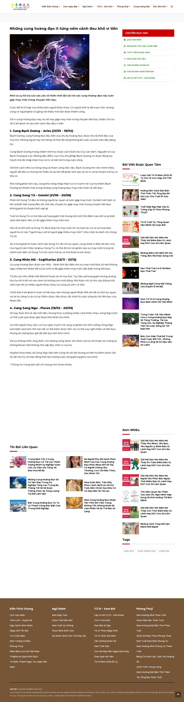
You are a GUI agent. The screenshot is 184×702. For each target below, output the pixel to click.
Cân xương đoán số (105, 641)
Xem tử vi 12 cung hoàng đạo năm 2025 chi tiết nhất (156, 300)
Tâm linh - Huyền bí (21, 620)
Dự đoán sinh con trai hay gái (69, 636)
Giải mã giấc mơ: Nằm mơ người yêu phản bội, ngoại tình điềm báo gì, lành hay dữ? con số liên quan (155, 480)
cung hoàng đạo (147, 551)
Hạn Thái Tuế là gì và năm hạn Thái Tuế (155, 269)
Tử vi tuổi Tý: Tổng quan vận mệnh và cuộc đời (154, 223)
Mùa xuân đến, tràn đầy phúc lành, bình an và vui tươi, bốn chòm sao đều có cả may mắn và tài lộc (100, 486)
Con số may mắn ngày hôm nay (111, 651)
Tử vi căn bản (17, 636)
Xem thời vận (101, 646)
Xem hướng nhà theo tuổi (151, 615)
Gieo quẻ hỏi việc (104, 656)
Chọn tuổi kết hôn (62, 620)
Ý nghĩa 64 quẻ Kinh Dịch (24, 656)
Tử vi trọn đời (102, 620)
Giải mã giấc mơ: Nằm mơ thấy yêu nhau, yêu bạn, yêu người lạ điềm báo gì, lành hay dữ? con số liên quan (155, 446)
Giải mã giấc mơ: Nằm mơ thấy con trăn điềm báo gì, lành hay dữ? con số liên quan (156, 512)
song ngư (129, 551)
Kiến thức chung (50, 6)
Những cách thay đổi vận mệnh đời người (155, 525)
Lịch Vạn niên (17, 615)
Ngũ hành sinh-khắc (21, 625)
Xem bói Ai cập (102, 625)
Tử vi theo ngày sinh (106, 630)
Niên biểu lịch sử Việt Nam (24, 651)
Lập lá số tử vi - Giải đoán (109, 615)
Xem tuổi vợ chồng (62, 625)
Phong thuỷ (122, 6)
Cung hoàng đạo (141, 6)
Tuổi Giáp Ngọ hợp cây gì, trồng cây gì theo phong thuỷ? (154, 209)
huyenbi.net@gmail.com (29, 689)
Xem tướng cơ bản (20, 641)
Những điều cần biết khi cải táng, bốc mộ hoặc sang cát (156, 254)
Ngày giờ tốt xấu (19, 630)
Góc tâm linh (159, 6)
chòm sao (164, 551)
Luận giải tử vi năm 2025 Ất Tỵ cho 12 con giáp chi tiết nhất (156, 178)
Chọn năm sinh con (63, 630)
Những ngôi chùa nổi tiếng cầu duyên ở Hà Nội (156, 285)
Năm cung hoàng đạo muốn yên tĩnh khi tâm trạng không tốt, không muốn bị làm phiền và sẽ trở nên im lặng (100, 506)
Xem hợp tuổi (59, 615)
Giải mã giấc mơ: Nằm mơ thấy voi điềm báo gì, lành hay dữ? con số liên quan (155, 240)
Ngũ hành (87, 6)
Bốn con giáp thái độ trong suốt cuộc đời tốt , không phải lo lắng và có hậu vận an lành (156, 340)
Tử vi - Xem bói (104, 6)
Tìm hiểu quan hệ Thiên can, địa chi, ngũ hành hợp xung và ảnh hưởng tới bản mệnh (156, 496)
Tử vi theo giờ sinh (105, 636)
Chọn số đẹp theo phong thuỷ (153, 636)
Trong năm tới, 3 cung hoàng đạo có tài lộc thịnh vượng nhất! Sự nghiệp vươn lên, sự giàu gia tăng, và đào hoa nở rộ (44, 465)
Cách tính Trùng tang (148, 667)
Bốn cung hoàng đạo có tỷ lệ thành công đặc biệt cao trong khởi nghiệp (44, 505)
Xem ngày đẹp (70, 6)
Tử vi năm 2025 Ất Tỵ (106, 661)
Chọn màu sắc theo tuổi (150, 620)
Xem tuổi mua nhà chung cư (152, 641)
